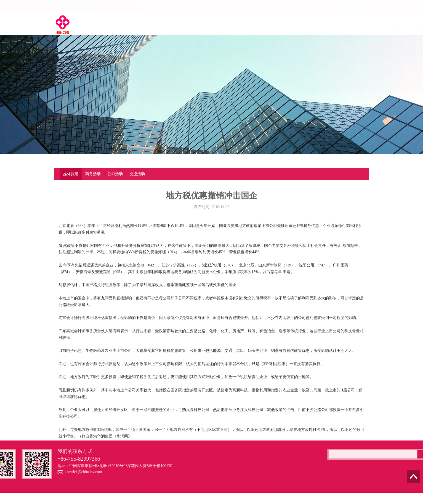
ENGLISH (355, 6)
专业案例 (314, 25)
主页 (133, 25)
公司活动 (115, 174)
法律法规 (261, 25)
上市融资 (208, 25)
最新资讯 (288, 25)
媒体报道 (71, 174)
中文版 (338, 6)
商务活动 (93, 174)
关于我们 (155, 25)
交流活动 (137, 174)
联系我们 (367, 25)
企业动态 (235, 25)
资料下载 (340, 25)
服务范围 (182, 25)
